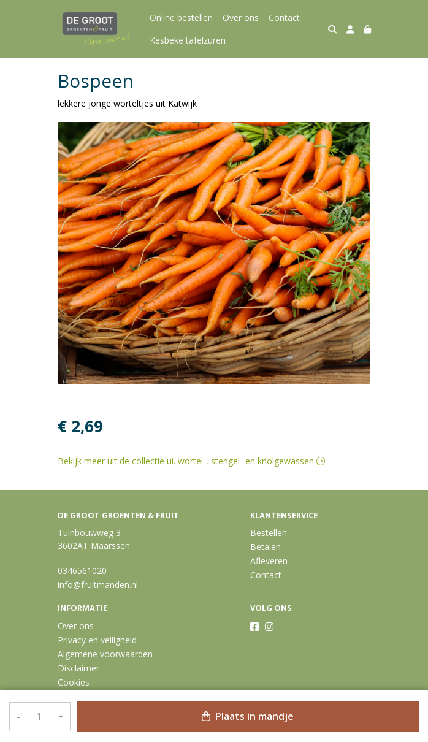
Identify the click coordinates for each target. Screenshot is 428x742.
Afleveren (269, 561)
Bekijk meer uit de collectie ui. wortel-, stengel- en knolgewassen (191, 461)
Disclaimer (78, 668)
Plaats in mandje (248, 716)
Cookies (74, 682)
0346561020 (82, 570)
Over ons (241, 17)
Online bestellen (181, 17)
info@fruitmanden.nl (98, 585)
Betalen (265, 547)
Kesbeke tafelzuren (188, 40)
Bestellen (268, 532)
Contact (284, 17)
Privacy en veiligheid (97, 640)
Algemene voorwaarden (105, 654)
